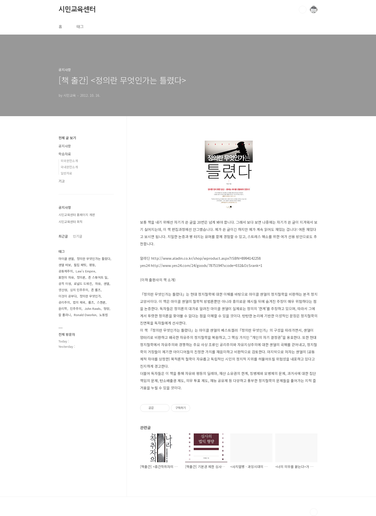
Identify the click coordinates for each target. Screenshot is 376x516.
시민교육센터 (77, 9)
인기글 (77, 236)
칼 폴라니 (65, 314)
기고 (62, 181)
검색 (302, 9)
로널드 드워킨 (83, 283)
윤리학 (63, 308)
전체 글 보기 (67, 137)
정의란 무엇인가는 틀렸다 (93, 258)
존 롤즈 (96, 290)
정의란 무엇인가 (90, 296)
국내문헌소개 (69, 167)
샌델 (106, 283)
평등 (92, 265)
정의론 (81, 277)
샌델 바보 (65, 265)
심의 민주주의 (79, 290)
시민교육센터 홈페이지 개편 (77, 214)
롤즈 (91, 302)
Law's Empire (85, 271)
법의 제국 (79, 302)
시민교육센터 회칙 (70, 221)
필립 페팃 (80, 265)
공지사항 (65, 146)
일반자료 (66, 173)
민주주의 (76, 308)
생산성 (63, 290)
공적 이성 (65, 283)
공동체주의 (66, 271)
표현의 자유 (66, 277)
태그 (80, 26)
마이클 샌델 (66, 258)
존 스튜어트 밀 (97, 277)
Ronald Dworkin (85, 314)
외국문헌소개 (69, 160)
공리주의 (64, 302)
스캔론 (101, 302)
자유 (98, 283)
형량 (106, 308)
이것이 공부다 (68, 296)
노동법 (103, 314)
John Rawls (92, 308)
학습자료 (65, 153)
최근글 (63, 236)
